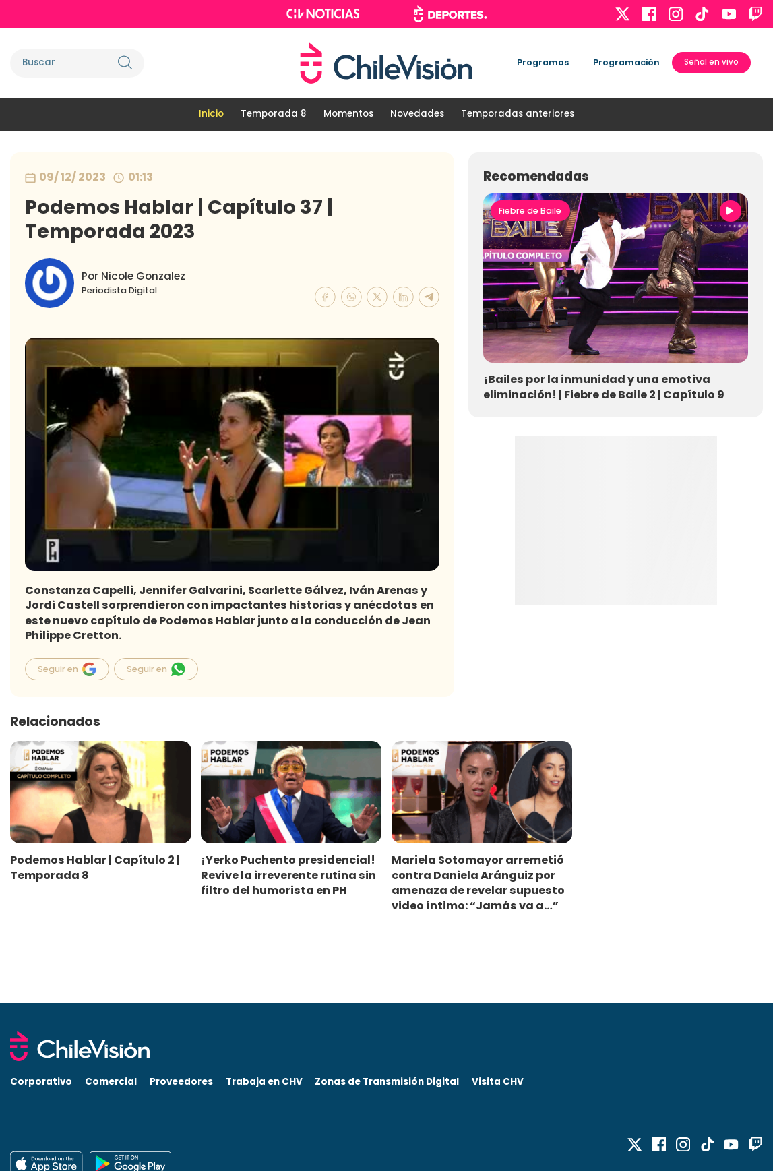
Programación (626, 62)
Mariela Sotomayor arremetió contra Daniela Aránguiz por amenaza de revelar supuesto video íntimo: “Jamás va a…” (478, 882)
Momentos (348, 113)
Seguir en (67, 669)
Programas (543, 62)
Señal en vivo (711, 62)
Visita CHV (498, 1081)
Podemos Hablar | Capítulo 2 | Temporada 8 (95, 867)
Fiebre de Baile (530, 210)
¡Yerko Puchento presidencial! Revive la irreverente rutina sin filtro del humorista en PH (288, 875)
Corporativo (41, 1081)
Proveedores (181, 1081)
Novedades (417, 113)
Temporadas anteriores (517, 113)
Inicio (211, 113)
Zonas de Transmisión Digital (387, 1081)
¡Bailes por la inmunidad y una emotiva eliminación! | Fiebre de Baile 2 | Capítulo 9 (603, 386)
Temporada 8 (273, 113)
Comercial (111, 1081)
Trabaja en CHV (264, 1081)
